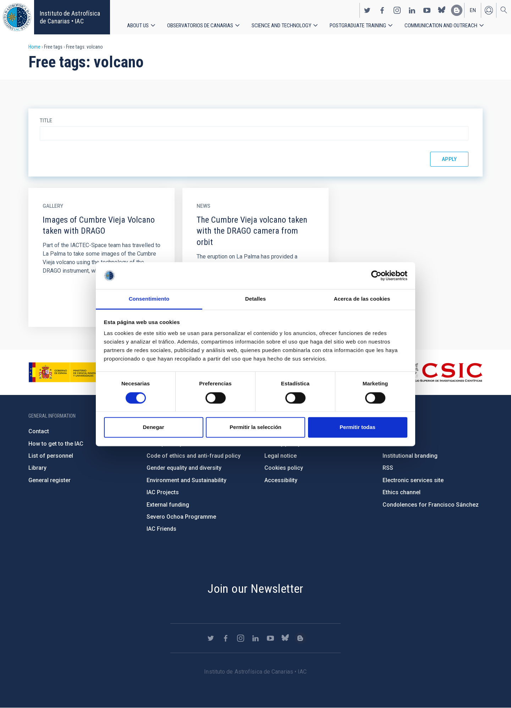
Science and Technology (283, 24)
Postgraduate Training (362, 24)
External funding (168, 504)
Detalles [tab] (255, 299)
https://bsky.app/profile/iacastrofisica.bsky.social (441, 9)
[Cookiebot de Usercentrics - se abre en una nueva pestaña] (376, 275)
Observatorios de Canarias (201, 24)
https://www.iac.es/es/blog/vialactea (456, 9)
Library (37, 467)
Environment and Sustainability (186, 480)
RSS (388, 467)
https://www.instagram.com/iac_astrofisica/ (397, 9)
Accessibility (280, 480)
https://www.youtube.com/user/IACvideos (426, 9)
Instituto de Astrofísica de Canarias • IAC (70, 17)
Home (34, 47)
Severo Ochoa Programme (181, 516)
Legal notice (280, 455)
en (473, 9)
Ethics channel (402, 492)
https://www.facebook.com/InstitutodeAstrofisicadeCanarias (382, 9)
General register (49, 480)
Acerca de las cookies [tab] (362, 299)
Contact (38, 431)
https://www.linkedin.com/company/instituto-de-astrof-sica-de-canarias (412, 9)
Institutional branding (410, 455)
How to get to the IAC (55, 443)
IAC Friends (161, 528)
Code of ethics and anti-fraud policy (194, 455)
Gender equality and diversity (184, 467)
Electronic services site (413, 480)
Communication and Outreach (446, 24)
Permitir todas (357, 427)
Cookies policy (283, 467)
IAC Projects (163, 492)
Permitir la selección (255, 427)
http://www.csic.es (444, 372)
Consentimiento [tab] (149, 299)
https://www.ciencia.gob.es (67, 372)
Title (46, 120)
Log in (488, 9)
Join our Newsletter (255, 588)
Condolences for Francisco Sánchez (431, 504)
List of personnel (50, 455)
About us (138, 24)
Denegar (153, 427)
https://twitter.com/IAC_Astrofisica (367, 9)
